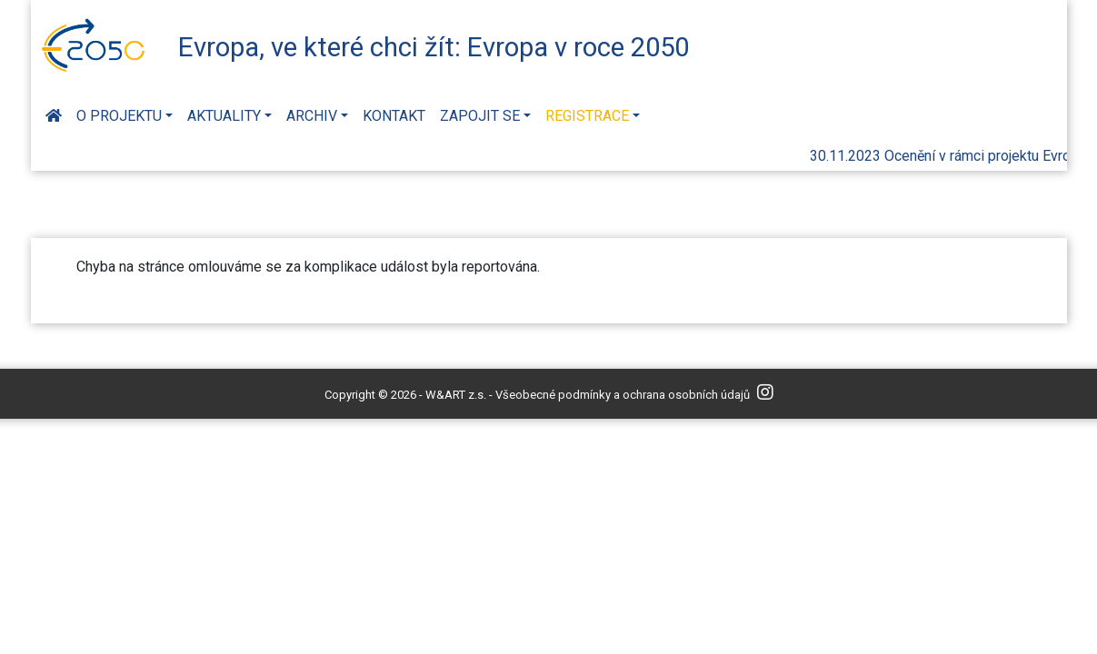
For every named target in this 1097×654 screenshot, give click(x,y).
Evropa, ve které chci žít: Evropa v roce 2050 (433, 47)
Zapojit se (480, 115)
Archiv (311, 115)
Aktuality (224, 115)
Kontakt (394, 115)
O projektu (119, 115)
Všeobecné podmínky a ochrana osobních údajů (622, 394)
